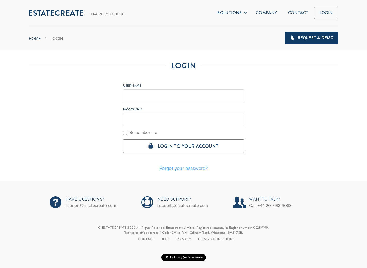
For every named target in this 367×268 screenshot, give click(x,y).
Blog (165, 239)
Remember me (140, 132)
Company (266, 13)
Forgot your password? (183, 168)
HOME (35, 38)
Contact (298, 13)
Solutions (232, 13)
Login (326, 13)
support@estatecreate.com (91, 205)
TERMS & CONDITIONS (216, 239)
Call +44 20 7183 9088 (270, 205)
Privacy (184, 239)
